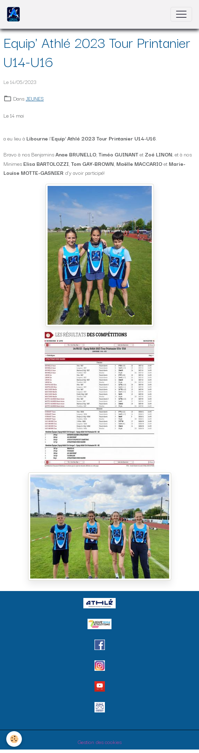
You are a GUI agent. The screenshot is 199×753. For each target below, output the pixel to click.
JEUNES (35, 98)
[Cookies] (14, 739)
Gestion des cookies (100, 741)
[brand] (15, 14)
